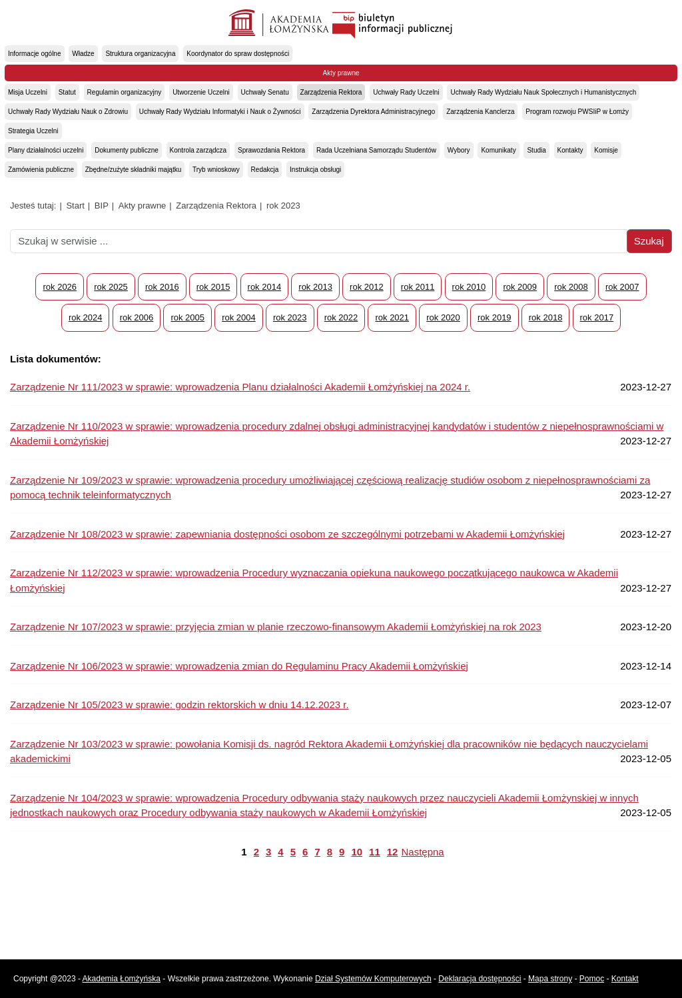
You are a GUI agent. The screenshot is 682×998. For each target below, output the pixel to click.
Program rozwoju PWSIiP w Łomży (577, 111)
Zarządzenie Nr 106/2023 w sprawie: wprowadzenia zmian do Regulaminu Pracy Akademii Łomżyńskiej (239, 666)
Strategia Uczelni (33, 131)
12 (392, 851)
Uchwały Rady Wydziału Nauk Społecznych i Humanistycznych (543, 92)
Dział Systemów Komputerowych (373, 978)
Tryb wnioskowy (216, 169)
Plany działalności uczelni (45, 150)
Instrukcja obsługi (315, 169)
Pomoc (591, 978)
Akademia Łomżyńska (122, 978)
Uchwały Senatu (265, 92)
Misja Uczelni (27, 92)
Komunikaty (498, 150)
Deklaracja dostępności (479, 978)
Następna (422, 851)
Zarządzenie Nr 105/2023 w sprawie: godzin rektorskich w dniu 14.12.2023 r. (179, 704)
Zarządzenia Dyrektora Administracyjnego (373, 111)
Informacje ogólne (34, 53)
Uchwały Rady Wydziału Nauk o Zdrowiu (68, 111)
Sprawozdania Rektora (271, 150)
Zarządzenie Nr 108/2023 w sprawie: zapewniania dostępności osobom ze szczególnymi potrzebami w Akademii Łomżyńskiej (287, 534)
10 (356, 851)
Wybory (459, 150)
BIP (102, 206)
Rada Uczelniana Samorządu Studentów (376, 150)
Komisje (606, 150)
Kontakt (625, 978)
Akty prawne (340, 73)
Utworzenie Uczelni (201, 92)
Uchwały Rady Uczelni (406, 92)
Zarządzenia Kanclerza (480, 111)
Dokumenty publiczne (127, 150)
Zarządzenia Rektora (331, 92)
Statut (67, 92)
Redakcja (265, 169)
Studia (536, 150)
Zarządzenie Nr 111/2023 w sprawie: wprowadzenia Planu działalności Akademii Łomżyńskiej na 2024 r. (240, 386)
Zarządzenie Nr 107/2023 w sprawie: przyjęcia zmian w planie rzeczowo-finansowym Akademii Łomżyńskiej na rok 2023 (275, 626)
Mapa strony (550, 978)
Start (75, 206)
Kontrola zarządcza (198, 150)
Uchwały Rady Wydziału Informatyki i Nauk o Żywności (220, 111)
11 (374, 851)
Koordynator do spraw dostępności (237, 53)
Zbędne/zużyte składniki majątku (133, 169)
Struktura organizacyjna (140, 53)
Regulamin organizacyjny (124, 92)
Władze (83, 53)
